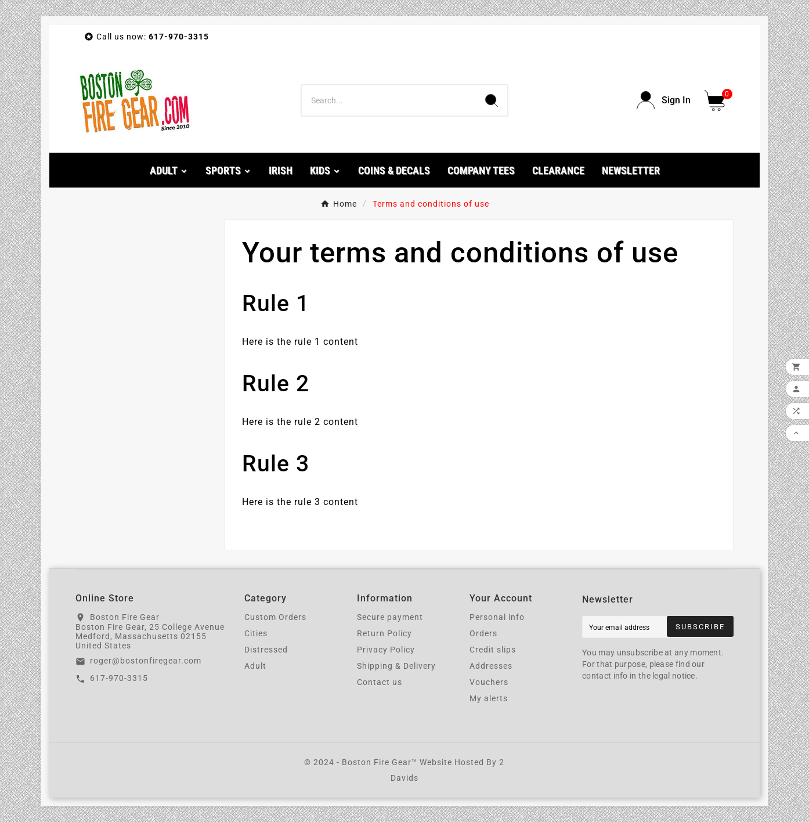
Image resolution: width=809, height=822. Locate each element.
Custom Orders (275, 617)
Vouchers (488, 682)
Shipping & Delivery (396, 665)
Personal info (497, 617)
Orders (483, 633)
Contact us (379, 682)
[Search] (389, 100)
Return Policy (384, 633)
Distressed (266, 649)
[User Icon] (664, 100)
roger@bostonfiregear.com (145, 660)
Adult (255, 665)
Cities (256, 633)
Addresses (490, 665)
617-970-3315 (119, 678)
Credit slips (492, 649)
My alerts (488, 698)
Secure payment (390, 617)
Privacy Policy (386, 649)
